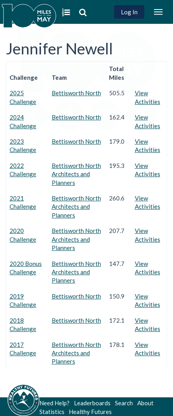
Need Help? (54, 402)
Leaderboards (92, 402)
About (145, 402)
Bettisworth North (76, 92)
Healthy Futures (90, 411)
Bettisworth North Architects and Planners (76, 174)
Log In (129, 11)
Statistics (51, 411)
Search (124, 402)
